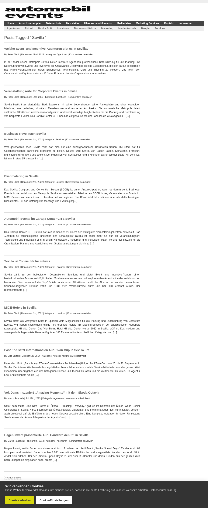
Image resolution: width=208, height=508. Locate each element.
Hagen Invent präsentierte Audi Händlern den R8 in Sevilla (46, 435)
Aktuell (29, 28)
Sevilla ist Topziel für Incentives (27, 261)
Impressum (185, 23)
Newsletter (72, 23)
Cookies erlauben (20, 500)
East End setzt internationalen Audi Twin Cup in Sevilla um (46, 350)
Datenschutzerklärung (163, 490)
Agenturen (13, 28)
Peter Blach (14, 54)
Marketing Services (147, 23)
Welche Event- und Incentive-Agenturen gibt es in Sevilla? (46, 48)
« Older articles (13, 477)
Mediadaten (124, 23)
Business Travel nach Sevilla (25, 133)
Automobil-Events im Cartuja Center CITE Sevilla (39, 218)
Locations (63, 28)
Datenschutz (53, 23)
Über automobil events (98, 23)
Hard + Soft (45, 28)
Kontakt (169, 23)
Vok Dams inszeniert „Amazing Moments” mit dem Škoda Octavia (51, 392)
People (145, 28)
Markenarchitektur (85, 28)
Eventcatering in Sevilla (21, 176)
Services (160, 28)
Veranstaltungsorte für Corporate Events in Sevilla (40, 91)
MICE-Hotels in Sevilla (20, 307)
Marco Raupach (16, 398)
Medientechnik (127, 28)
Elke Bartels (14, 356)
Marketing (107, 28)
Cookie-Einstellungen (54, 500)
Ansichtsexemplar (30, 23)
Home (10, 23)
